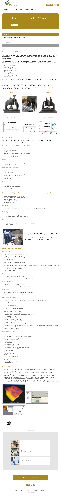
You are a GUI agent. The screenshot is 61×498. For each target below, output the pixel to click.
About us (33, 9)
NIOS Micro (9, 427)
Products (6, 9)
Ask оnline (49, 4)
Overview (6, 34)
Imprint (28, 490)
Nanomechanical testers (16, 31)
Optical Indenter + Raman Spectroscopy (14, 37)
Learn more (7, 42)
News (21, 9)
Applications (14, 9)
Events (27, 9)
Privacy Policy (44, 490)
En (57, 4)
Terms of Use (35, 490)
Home (3, 31)
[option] (30, 21)
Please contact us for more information (30, 477)
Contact (14, 25)
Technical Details (8, 40)
